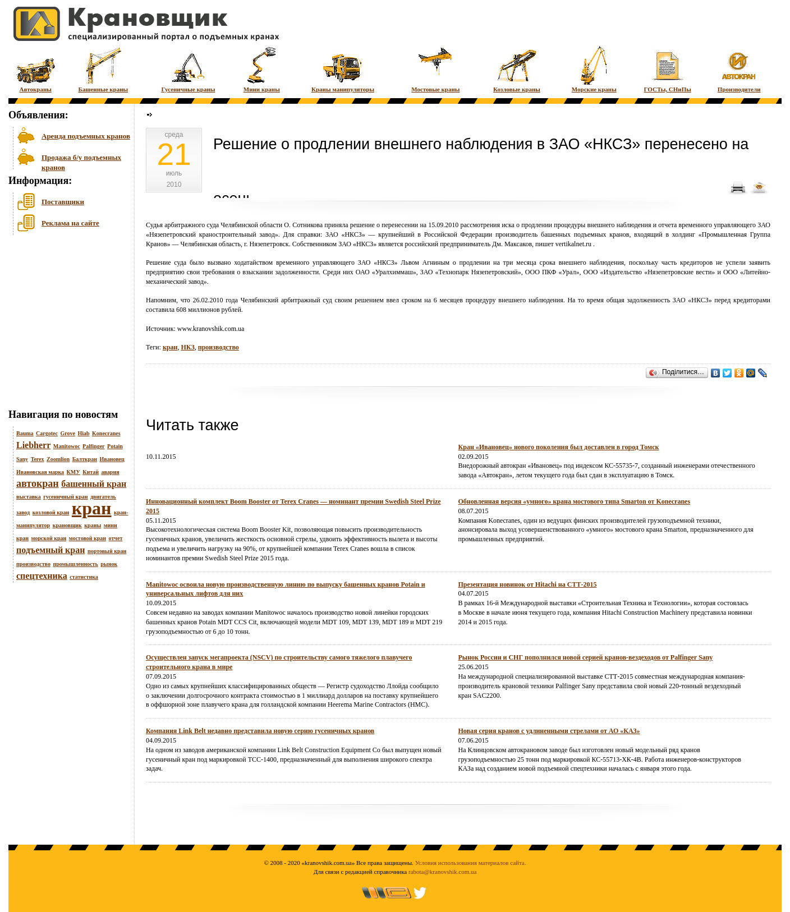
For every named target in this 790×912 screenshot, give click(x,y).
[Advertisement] (64, 325)
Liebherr (33, 445)
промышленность (75, 564)
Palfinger (93, 446)
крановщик (67, 525)
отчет (116, 538)
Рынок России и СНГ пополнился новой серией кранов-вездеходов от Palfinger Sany (585, 657)
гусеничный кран (65, 497)
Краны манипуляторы (342, 69)
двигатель (103, 497)
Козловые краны (516, 69)
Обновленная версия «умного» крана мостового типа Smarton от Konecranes (574, 501)
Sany (22, 459)
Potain (115, 446)
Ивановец (111, 459)
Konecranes (106, 433)
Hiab (83, 433)
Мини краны (262, 69)
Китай (90, 472)
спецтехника (41, 576)
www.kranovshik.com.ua (211, 329)
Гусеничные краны (188, 69)
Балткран (84, 459)
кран (92, 508)
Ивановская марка (40, 472)
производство (33, 564)
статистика (84, 577)
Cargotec (47, 433)
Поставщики (63, 201)
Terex (37, 459)
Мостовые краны (435, 69)
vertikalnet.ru (573, 244)
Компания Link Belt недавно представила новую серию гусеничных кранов (260, 731)
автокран (37, 483)
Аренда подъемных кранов (86, 136)
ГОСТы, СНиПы (667, 69)
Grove (67, 433)
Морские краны (594, 69)
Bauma (25, 433)
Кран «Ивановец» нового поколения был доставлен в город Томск (558, 447)
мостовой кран (87, 538)
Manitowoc (66, 446)
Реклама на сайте (70, 223)
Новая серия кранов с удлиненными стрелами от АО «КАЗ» (549, 731)
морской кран (49, 538)
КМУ (73, 472)
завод (23, 512)
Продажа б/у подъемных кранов (81, 161)
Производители (739, 69)
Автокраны (36, 69)
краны (92, 525)
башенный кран (93, 484)
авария (110, 472)
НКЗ (187, 347)
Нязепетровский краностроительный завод (212, 234)
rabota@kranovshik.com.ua (442, 871)
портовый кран (107, 551)
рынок (108, 564)
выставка (28, 497)
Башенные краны (103, 69)
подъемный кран (50, 550)
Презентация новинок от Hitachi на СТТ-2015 (527, 584)
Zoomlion (58, 459)
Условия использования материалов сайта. (470, 862)
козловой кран (51, 512)
